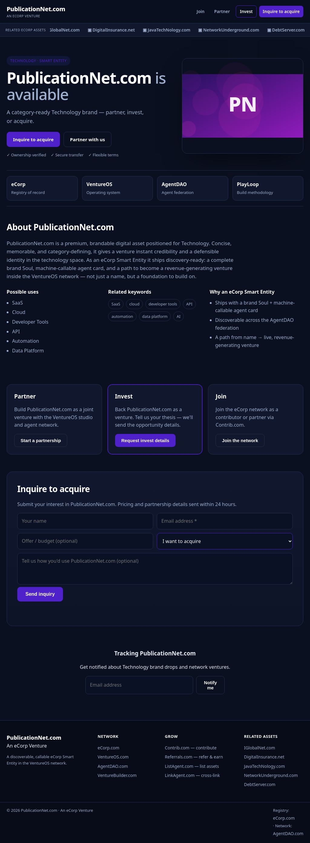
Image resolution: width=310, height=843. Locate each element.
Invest (246, 11)
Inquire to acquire (281, 11)
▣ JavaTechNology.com (167, 30)
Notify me (210, 685)
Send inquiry (40, 594)
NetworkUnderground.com (271, 775)
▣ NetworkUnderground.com (229, 30)
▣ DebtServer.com (287, 30)
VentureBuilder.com (117, 775)
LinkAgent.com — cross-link (192, 775)
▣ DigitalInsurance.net (112, 30)
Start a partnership (41, 440)
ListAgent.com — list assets (192, 766)
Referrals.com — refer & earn (194, 757)
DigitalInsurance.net (264, 757)
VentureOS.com (113, 757)
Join (201, 11)
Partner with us (87, 139)
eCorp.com (109, 748)
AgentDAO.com (113, 766)
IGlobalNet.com (259, 748)
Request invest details (145, 440)
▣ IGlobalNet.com (62, 30)
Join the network (240, 440)
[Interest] (225, 541)
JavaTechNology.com (264, 766)
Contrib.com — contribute (191, 748)
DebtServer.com (259, 784)
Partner (222, 11)
